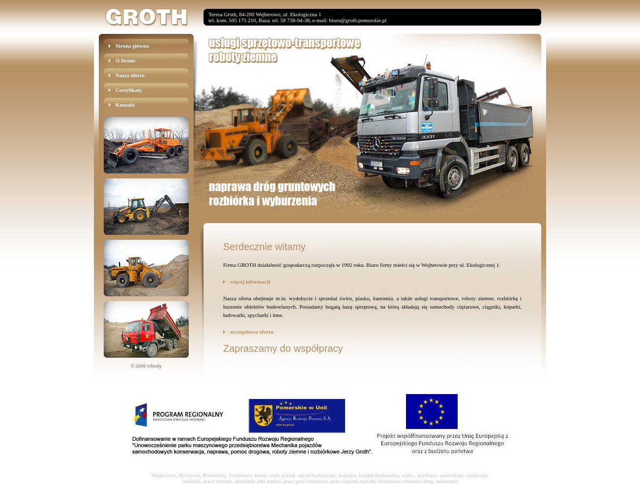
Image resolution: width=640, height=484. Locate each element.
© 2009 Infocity (146, 366)
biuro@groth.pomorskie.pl (357, 20)
